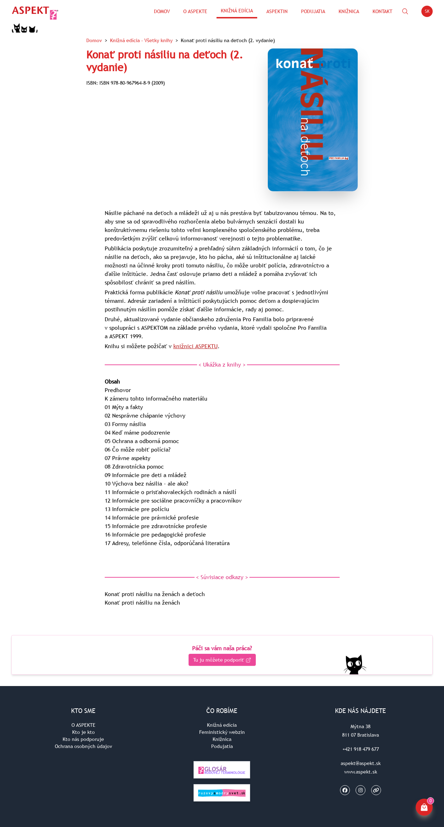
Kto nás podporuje (83, 739)
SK (429, 12)
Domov (162, 11)
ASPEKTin (277, 11)
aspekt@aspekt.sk (361, 763)
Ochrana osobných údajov (83, 746)
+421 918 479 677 (360, 749)
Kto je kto (83, 732)
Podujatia (313, 11)
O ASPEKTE (83, 725)
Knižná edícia (237, 10)
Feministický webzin (222, 732)
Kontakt (382, 11)
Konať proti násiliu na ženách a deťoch (155, 594)
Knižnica (349, 11)
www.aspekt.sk (360, 772)
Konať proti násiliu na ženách (142, 602)
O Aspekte (195, 11)
